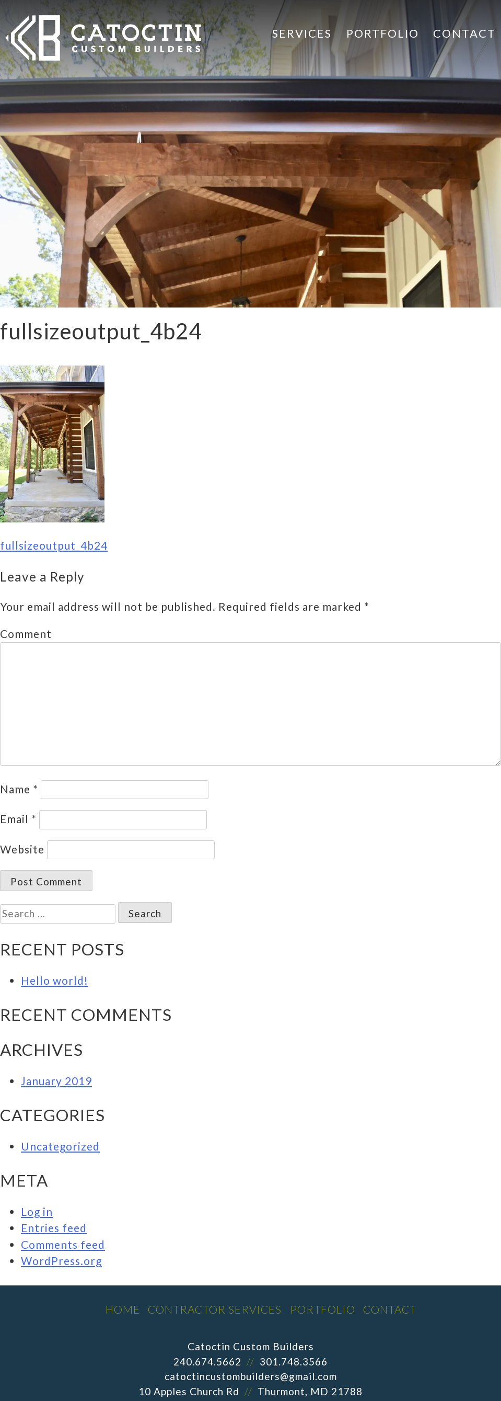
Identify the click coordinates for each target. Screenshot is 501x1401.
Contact (464, 33)
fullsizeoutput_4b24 (54, 545)
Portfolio (382, 33)
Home (123, 1309)
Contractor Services (215, 1309)
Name (19, 788)
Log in (37, 1211)
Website (22, 849)
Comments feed (63, 1244)
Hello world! (54, 980)
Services (302, 33)
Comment (26, 633)
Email (18, 818)
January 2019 (56, 1080)
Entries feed (54, 1227)
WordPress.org (61, 1260)
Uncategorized (60, 1146)
